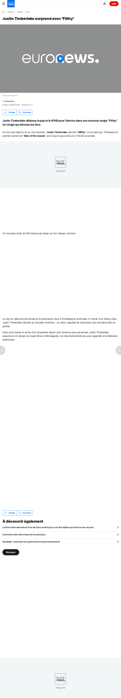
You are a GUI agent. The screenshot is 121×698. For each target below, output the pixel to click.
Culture (11, 12)
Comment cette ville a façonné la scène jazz (24, 534)
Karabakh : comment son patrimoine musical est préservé (31, 541)
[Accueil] (3, 12)
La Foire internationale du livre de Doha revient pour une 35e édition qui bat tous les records (48, 527)
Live (114, 3)
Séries (20, 12)
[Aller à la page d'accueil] (11, 3)
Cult (27, 12)
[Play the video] (60, 58)
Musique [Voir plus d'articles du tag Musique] (10, 552)
